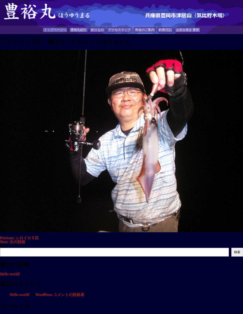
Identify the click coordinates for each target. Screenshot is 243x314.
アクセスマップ (119, 30)
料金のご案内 (144, 30)
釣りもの (97, 30)
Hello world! (10, 274)
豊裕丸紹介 (79, 30)
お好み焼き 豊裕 (187, 30)
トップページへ (55, 30)
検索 (4, 246)
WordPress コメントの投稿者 (59, 295)
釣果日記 (165, 30)
